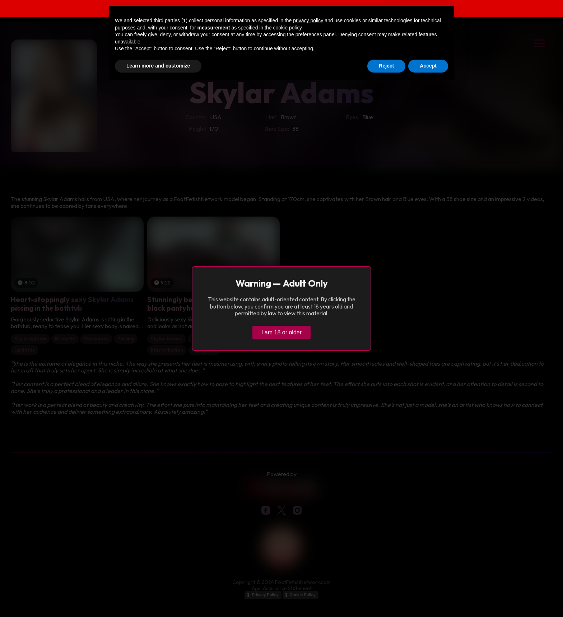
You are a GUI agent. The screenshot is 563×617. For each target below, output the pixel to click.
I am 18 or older (281, 332)
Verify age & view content (423, 9)
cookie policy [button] (287, 559)
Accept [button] (428, 597)
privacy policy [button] (308, 552)
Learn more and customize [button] (158, 597)
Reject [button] (386, 597)
